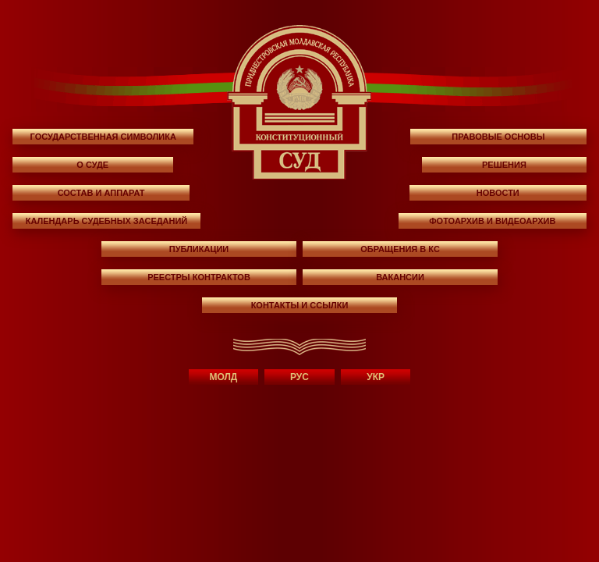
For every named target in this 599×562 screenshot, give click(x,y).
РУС (299, 377)
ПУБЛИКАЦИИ (199, 249)
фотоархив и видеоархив (492, 221)
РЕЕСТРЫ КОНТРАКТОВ (198, 277)
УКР (376, 377)
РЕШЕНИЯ (504, 164)
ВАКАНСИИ (400, 277)
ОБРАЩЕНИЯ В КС (400, 249)
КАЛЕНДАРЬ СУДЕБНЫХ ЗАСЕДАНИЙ (107, 221)
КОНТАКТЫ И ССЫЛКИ (300, 305)
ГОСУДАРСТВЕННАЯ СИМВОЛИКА (103, 136)
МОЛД (223, 377)
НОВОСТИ (498, 192)
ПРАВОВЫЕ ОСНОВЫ (498, 136)
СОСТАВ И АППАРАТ (101, 192)
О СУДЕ (92, 164)
